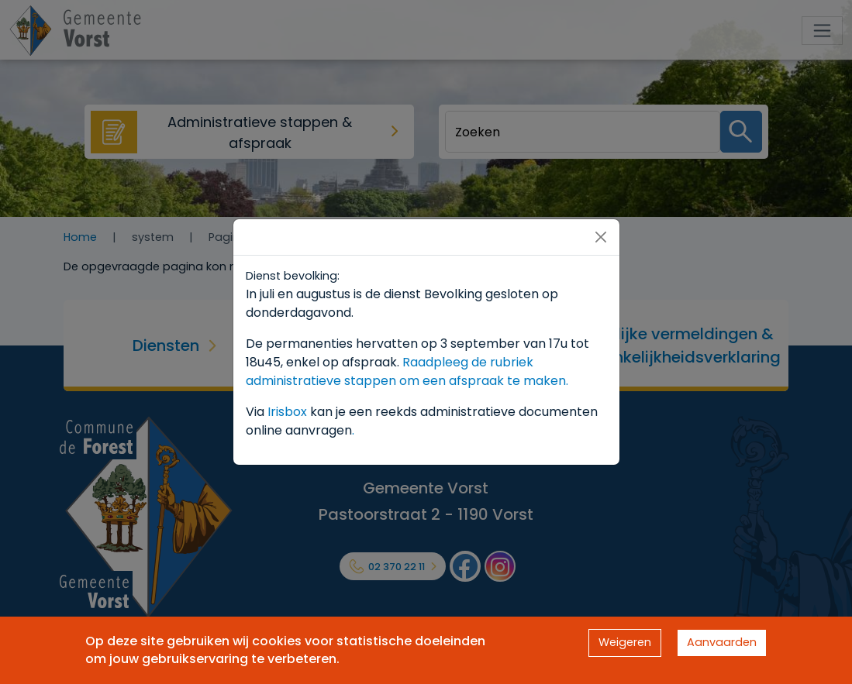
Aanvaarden (722, 642)
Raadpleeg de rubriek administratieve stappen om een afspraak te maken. (407, 371)
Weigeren (624, 642)
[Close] (600, 237)
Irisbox (287, 412)
